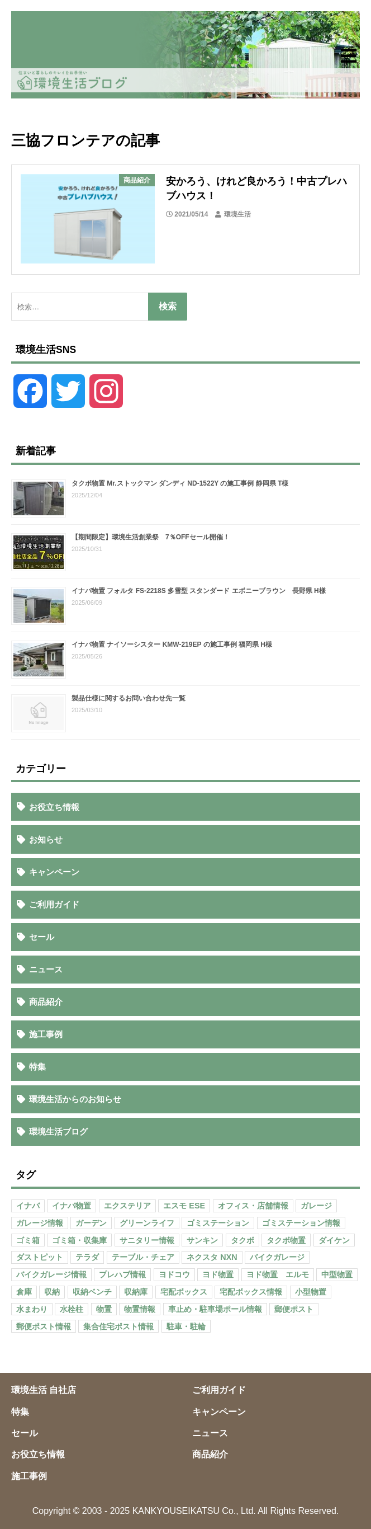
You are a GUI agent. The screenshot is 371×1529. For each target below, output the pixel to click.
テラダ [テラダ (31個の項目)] (87, 1257)
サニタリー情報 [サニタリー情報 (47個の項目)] (147, 1240)
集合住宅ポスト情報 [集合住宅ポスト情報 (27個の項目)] (118, 1326)
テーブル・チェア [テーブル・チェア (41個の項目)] (143, 1257)
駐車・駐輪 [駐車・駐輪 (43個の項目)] (186, 1326)
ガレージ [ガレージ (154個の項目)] (316, 1205)
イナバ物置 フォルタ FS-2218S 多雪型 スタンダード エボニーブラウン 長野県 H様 (199, 591)
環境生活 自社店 (43, 1390)
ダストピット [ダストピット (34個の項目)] (39, 1257)
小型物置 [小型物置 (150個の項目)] (310, 1291)
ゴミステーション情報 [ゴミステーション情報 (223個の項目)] (301, 1223)
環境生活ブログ (58, 1131)
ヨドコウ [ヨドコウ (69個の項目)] (174, 1274)
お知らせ (46, 839)
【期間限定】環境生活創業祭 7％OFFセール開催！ (151, 537)
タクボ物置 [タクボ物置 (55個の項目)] (286, 1240)
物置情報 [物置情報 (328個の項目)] (139, 1309)
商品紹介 (46, 1001)
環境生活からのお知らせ (75, 1099)
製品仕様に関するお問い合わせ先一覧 (128, 698)
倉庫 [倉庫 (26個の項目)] (24, 1291)
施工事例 (46, 1034)
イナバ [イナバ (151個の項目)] (28, 1205)
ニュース (46, 969)
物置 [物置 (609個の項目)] (104, 1309)
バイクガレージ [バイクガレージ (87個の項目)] (277, 1257)
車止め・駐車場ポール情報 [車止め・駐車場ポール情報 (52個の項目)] (215, 1309)
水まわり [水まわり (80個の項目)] (31, 1309)
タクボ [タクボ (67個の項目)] (242, 1240)
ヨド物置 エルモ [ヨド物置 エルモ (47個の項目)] (277, 1274)
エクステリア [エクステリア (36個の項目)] (127, 1205)
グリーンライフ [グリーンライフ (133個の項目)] (147, 1223)
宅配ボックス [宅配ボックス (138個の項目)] (183, 1291)
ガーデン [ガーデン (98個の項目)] (91, 1223)
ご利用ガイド (54, 904)
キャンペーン (54, 872)
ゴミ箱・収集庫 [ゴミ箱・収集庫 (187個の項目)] (79, 1240)
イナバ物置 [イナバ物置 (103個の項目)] (71, 1205)
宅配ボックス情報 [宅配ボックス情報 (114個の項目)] (251, 1291)
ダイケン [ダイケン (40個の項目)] (334, 1240)
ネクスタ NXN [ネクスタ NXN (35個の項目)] (212, 1257)
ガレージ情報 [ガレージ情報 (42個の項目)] (39, 1223)
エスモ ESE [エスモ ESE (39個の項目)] (184, 1205)
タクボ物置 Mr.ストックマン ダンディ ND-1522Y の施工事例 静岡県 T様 (180, 483)
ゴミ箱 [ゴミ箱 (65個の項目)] (28, 1240)
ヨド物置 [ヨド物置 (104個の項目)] (218, 1274)
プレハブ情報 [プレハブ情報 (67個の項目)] (122, 1274)
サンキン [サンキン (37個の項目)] (202, 1240)
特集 (37, 1066)
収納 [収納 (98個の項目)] (52, 1291)
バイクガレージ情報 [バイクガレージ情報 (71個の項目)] (51, 1274)
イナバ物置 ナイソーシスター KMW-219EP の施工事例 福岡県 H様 (172, 644)
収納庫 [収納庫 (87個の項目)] (136, 1291)
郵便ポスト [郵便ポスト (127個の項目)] (293, 1309)
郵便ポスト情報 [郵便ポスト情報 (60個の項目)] (43, 1326)
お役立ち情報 (54, 807)
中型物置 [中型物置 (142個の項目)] (337, 1274)
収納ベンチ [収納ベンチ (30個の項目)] (92, 1291)
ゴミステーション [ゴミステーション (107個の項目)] (218, 1223)
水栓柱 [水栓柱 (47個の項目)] (71, 1309)
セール (41, 937)
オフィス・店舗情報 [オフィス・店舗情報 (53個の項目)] (253, 1205)
